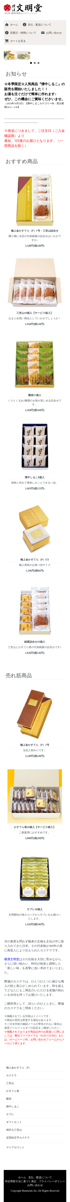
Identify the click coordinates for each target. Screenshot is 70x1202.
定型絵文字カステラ (18, 1137)
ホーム (11, 24)
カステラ (11, 1075)
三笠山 (10, 1083)
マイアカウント (15, 1147)
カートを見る (15, 41)
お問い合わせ (51, 32)
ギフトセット (14, 1122)
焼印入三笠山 (14, 1129)
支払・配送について (36, 24)
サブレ (10, 1114)
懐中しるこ (12, 1106)
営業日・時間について (20, 32)
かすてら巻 (12, 1091)
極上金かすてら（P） (18, 1067)
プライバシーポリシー (52, 1181)
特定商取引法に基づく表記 (20, 1181)
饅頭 (8, 1098)
